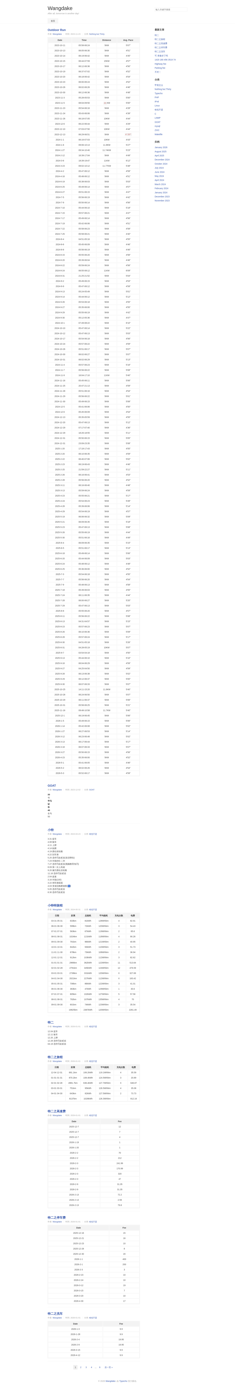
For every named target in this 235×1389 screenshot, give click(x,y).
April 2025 (159, 155)
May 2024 (159, 176)
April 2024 (159, 180)
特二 (51, 1022)
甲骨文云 (159, 85)
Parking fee (160, 68)
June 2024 (159, 172)
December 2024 (162, 159)
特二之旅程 (55, 1057)
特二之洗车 (55, 1313)
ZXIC (157, 130)
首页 (53, 21)
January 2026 (161, 147)
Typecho (159, 93)
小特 (51, 830)
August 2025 (161, 151)
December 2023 (162, 196)
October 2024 (161, 164)
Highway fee (160, 64)
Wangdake (60, 8)
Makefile (158, 134)
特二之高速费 (57, 1111)
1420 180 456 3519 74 (165, 59)
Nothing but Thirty (96, 34)
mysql (157, 126)
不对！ (158, 72)
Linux (157, 105)
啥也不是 (93, 834)
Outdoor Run (57, 30)
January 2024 (161, 192)
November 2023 (162, 200)
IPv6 (157, 101)
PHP (157, 97)
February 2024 (161, 188)
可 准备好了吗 (161, 55)
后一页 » (109, 1367)
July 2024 (159, 168)
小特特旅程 (55, 905)
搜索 (185, 9)
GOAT (52, 785)
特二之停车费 (57, 1217)
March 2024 (160, 184)
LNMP (158, 118)
